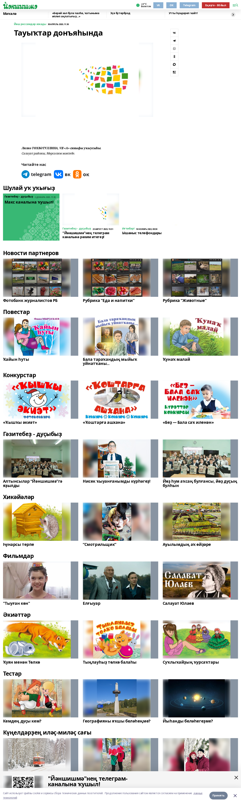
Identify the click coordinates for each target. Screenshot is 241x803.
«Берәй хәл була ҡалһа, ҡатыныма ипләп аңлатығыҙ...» (75, 15)
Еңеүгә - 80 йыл (215, 5)
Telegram (189, 5)
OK (171, 5)
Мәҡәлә (10, 14)
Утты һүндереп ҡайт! (183, 13)
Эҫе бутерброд (120, 13)
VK (158, 5)
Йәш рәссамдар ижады (30, 24)
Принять (218, 795)
